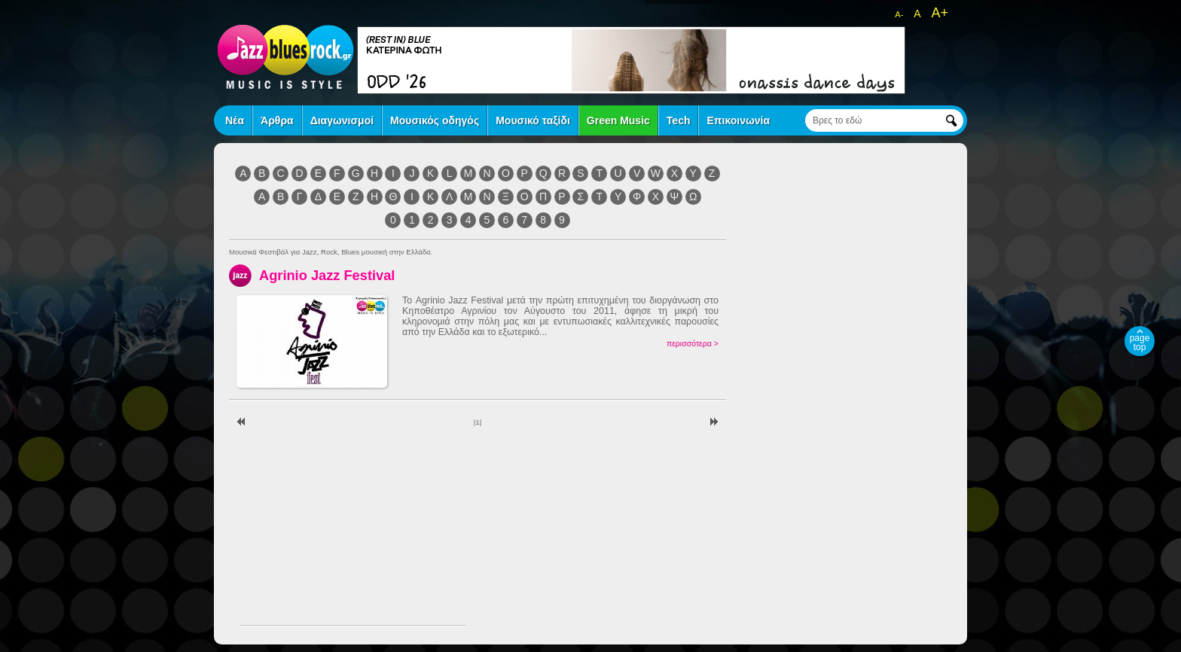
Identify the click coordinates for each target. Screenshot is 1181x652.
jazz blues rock (285, 56)
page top (1140, 342)
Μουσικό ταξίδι (533, 120)
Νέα (234, 120)
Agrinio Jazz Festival (327, 275)
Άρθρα (277, 120)
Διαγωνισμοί (342, 120)
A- (899, 14)
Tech (679, 120)
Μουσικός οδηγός (434, 120)
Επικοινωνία (738, 120)
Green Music (618, 120)
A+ (939, 12)
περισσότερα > (693, 343)
